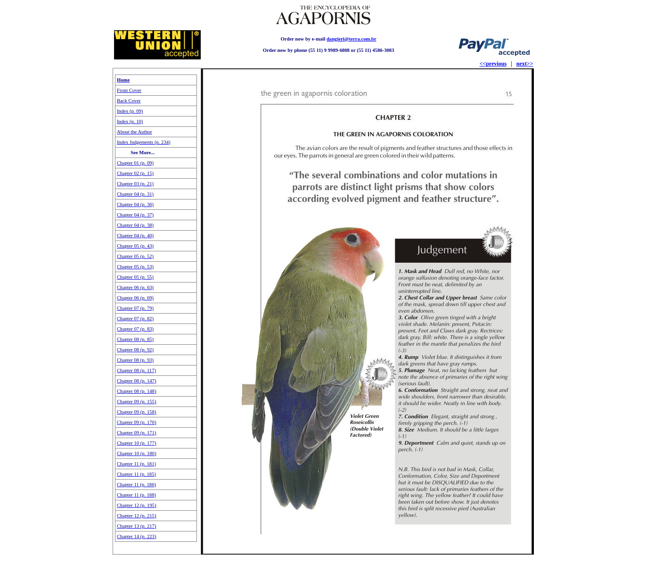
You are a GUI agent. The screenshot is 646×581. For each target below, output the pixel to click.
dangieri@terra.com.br (351, 39)
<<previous (493, 63)
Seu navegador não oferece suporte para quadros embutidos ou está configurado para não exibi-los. (156, 311)
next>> (524, 63)
